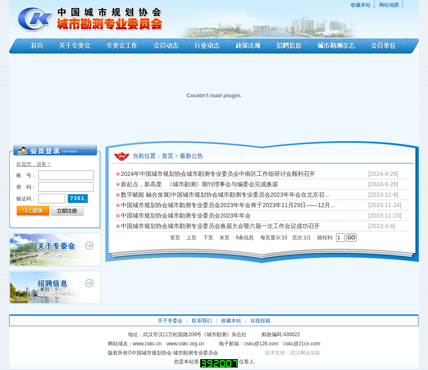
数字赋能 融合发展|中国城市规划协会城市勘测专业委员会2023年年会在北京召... (225, 194)
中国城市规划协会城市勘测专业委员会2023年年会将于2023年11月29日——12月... (228, 205)
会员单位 (391, 45)
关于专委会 (76, 45)
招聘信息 (289, 45)
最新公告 (191, 156)
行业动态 (207, 45)
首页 (31, 45)
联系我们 (202, 321)
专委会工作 (122, 45)
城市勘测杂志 (336, 45)
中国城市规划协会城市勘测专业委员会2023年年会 (186, 215)
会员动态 (166, 45)
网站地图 (389, 5)
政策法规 (248, 45)
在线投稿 (260, 321)
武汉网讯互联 (305, 353)
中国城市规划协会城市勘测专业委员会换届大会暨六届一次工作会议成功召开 (220, 226)
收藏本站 (361, 5)
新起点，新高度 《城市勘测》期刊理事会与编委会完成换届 (199, 184)
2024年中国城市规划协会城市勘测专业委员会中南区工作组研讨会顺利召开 (218, 173)
